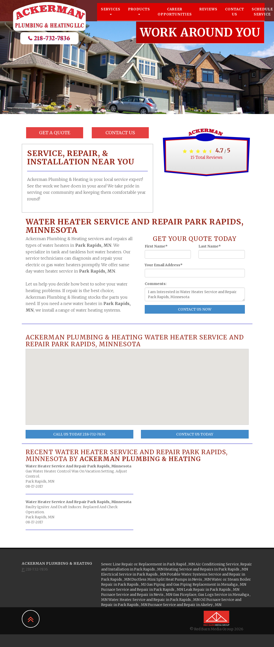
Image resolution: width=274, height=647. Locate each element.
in (148, 564)
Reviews (208, 14)
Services (110, 16)
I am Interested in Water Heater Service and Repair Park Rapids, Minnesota (195, 294)
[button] (139, 376)
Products (139, 16)
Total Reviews (206, 157)
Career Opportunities (175, 16)
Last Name (209, 246)
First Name (156, 246)
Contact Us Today (194, 434)
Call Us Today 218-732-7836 (79, 434)
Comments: (156, 283)
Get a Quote (54, 133)
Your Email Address (163, 265)
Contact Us (234, 16)
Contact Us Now (194, 309)
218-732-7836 (49, 43)
